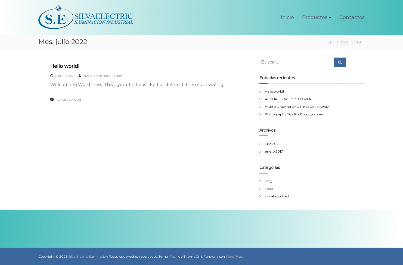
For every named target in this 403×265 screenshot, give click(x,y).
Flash (173, 256)
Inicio (287, 17)
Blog (268, 181)
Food (269, 189)
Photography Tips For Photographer (294, 114)
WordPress (234, 256)
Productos (314, 17)
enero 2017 (274, 151)
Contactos (352, 17)
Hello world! (64, 66)
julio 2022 (272, 144)
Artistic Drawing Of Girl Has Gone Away (297, 107)
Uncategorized (69, 99)
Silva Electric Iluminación (88, 256)
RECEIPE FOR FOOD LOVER (288, 99)
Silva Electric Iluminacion (102, 76)
